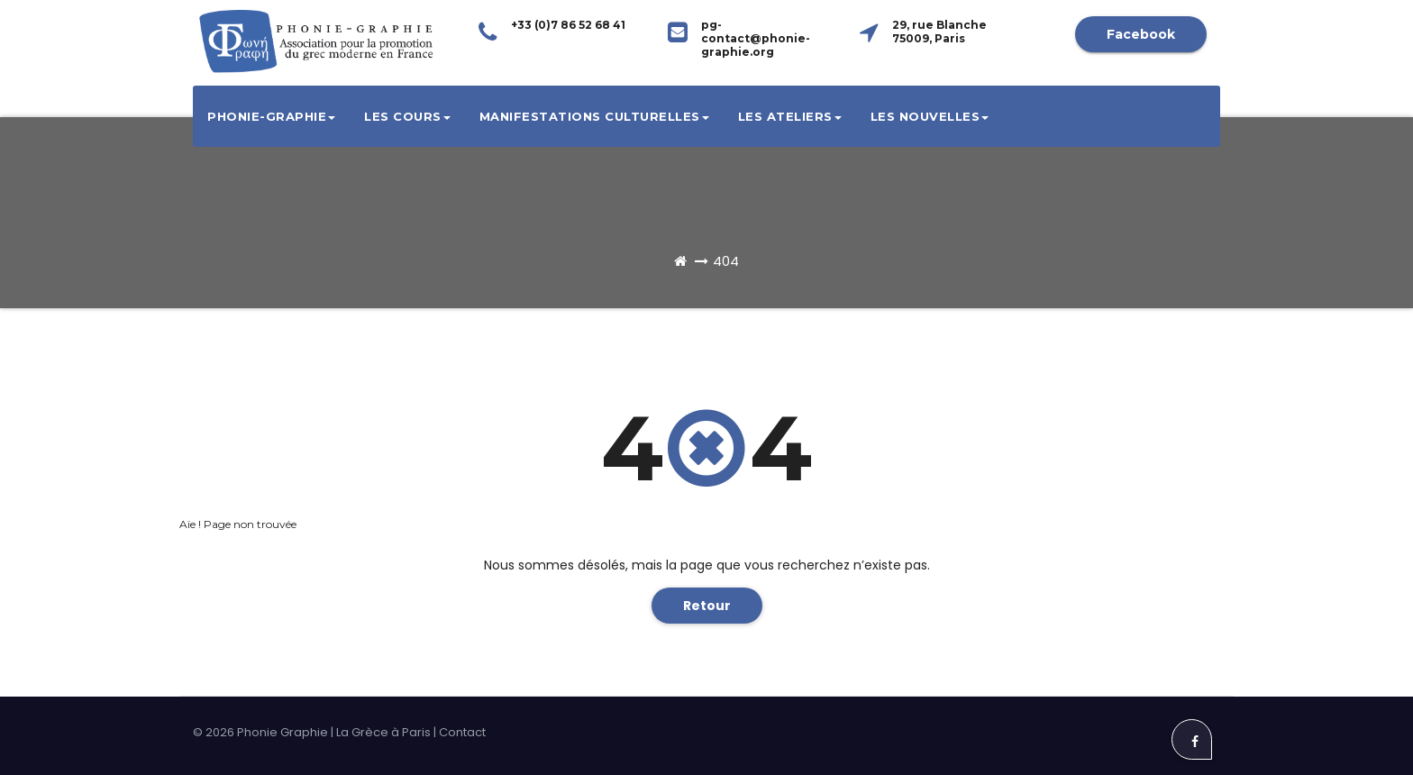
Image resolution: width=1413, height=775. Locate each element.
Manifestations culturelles (594, 116)
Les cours (407, 116)
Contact (462, 732)
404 (726, 260)
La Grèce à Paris (383, 732)
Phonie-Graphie (271, 116)
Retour (707, 606)
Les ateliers (790, 116)
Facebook (1141, 34)
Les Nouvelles (930, 116)
